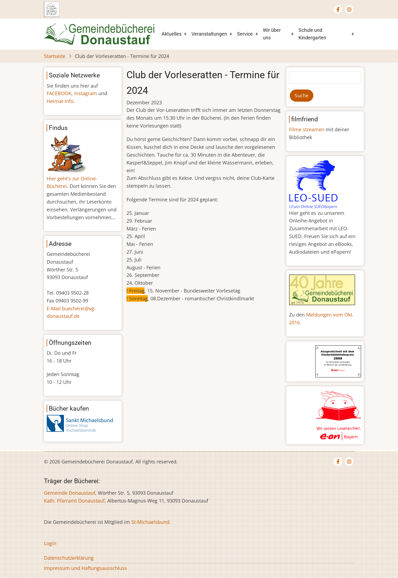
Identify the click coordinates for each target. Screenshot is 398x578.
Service (245, 34)
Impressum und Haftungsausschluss (85, 568)
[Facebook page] (338, 9)
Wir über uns (272, 34)
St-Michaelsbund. (151, 522)
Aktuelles (171, 34)
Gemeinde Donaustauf (69, 493)
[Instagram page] (349, 9)
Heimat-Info (60, 101)
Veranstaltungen (209, 34)
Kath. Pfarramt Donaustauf (74, 500)
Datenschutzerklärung (69, 558)
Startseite (54, 56)
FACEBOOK (59, 93)
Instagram (85, 93)
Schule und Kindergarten (312, 34)
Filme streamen (306, 129)
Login (50, 543)
